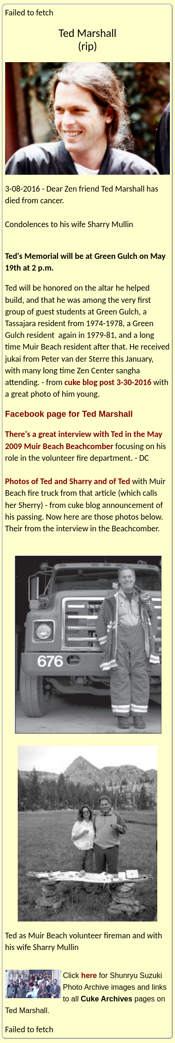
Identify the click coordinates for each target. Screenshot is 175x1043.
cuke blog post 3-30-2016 (107, 382)
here (89, 975)
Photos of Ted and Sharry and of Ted (67, 481)
